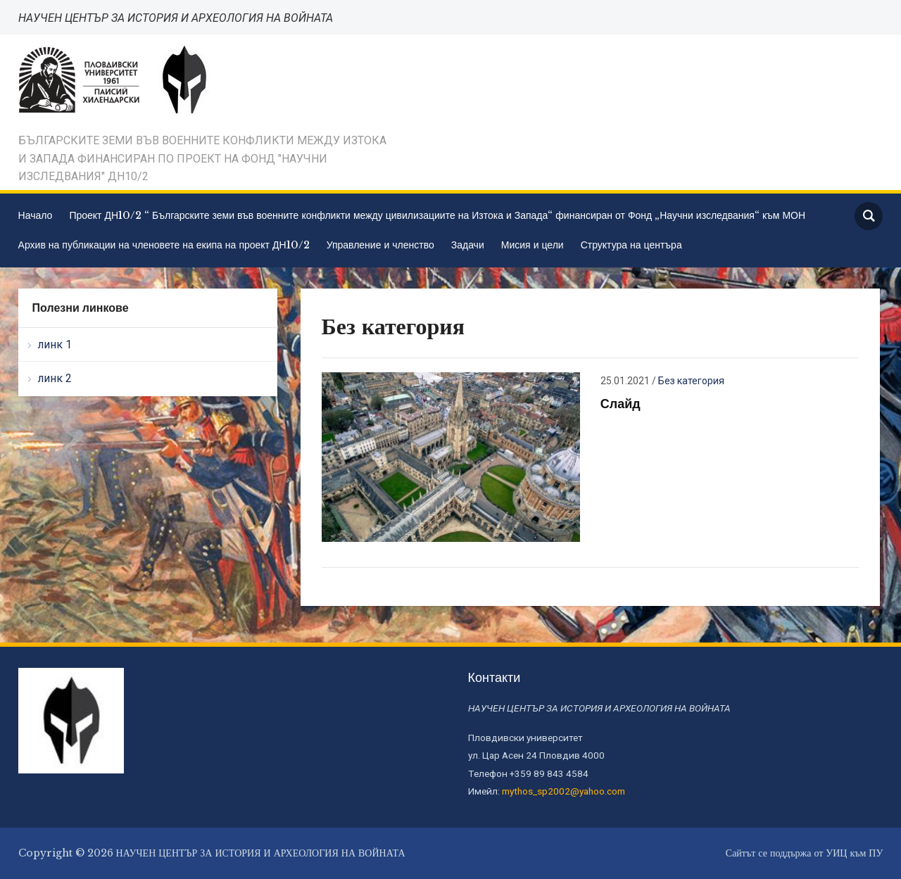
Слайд (620, 404)
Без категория (691, 380)
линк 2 (54, 378)
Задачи (467, 245)
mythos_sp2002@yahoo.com (563, 791)
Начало (35, 215)
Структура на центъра (631, 245)
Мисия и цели (532, 245)
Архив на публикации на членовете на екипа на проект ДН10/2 (164, 245)
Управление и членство (380, 245)
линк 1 (54, 344)
